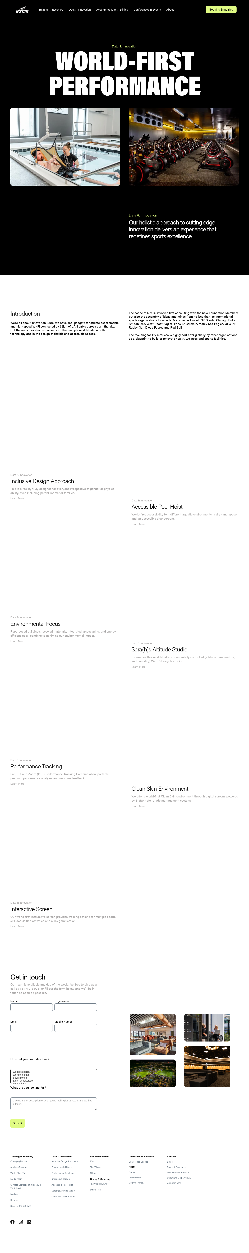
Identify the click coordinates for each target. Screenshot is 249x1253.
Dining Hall (95, 1189)
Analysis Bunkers (18, 1167)
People (132, 1171)
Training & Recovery (51, 9)
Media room (16, 1178)
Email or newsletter (54, 1080)
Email (13, 1021)
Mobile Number (63, 1021)
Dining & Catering (100, 1179)
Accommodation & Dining (112, 9)
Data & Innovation (80, 9)
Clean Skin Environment (63, 1196)
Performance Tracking (62, 1173)
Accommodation (99, 1156)
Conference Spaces (138, 1161)
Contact (171, 1156)
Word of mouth (54, 1074)
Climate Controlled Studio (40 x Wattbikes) (25, 1186)
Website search (54, 1071)
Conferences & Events (147, 9)
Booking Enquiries (221, 9)
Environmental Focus (62, 1167)
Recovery (15, 1200)
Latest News (135, 1177)
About (170, 9)
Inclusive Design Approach (65, 1161)
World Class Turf (18, 1173)
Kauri (92, 1161)
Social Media (54, 1077)
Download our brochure (178, 1172)
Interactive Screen (61, 1178)
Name (14, 1001)
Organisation (62, 1001)
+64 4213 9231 (174, 1183)
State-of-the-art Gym (20, 1205)
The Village (95, 1167)
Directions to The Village (179, 1177)
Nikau (93, 1173)
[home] (22, 9)
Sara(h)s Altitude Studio (63, 1190)
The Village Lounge (99, 1183)
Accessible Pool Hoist (62, 1184)
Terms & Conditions (176, 1167)
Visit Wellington (136, 1182)
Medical (14, 1194)
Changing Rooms (18, 1161)
